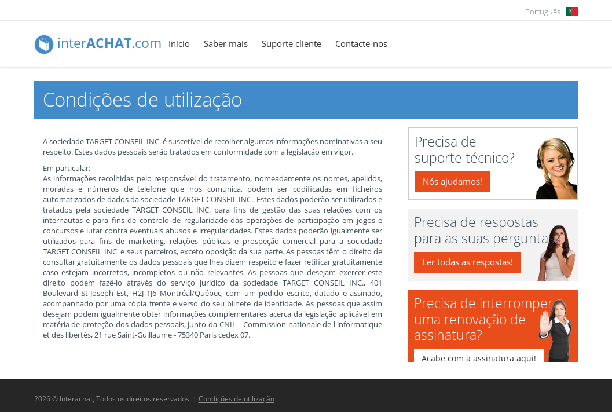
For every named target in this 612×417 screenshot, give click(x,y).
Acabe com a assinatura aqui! (479, 358)
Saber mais (226, 43)
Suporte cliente (291, 43)
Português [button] (542, 11)
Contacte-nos (361, 43)
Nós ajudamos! (452, 181)
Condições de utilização (236, 399)
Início (179, 43)
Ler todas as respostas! (467, 262)
